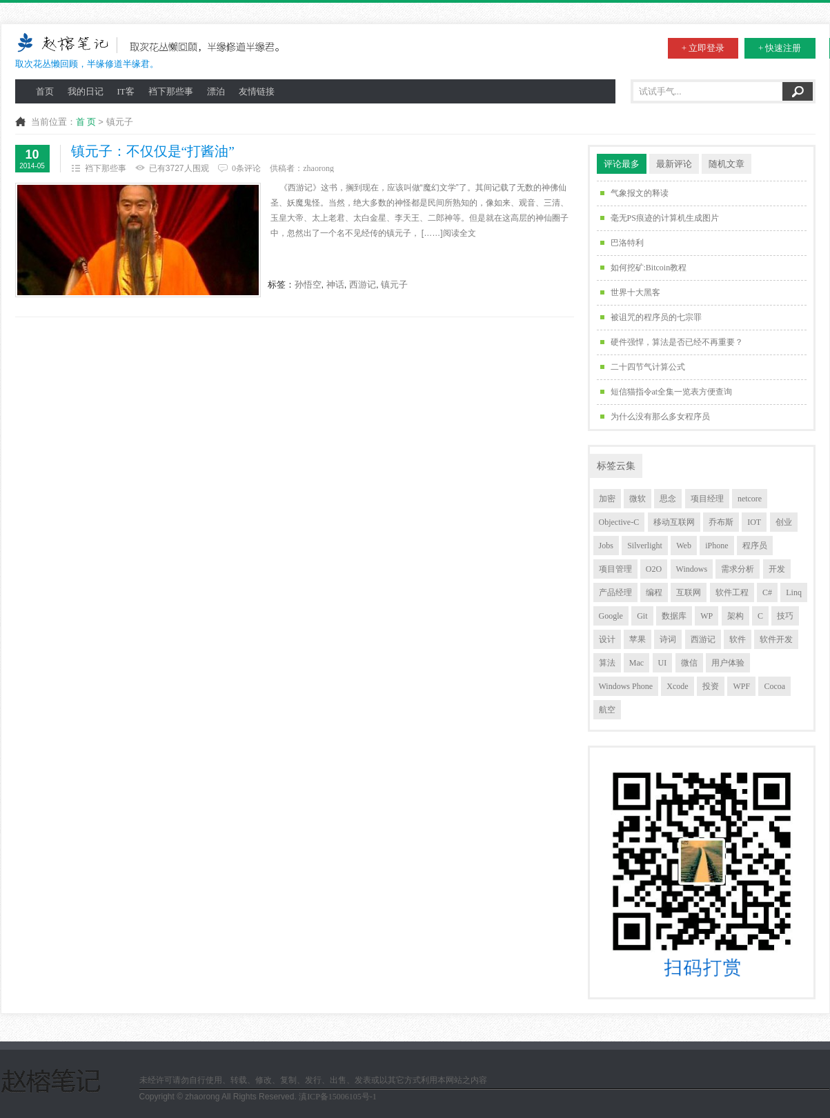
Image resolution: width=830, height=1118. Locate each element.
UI (662, 663)
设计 (607, 639)
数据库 (674, 616)
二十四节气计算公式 (648, 367)
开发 (777, 569)
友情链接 (257, 91)
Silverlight (644, 545)
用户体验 (727, 663)
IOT (754, 522)
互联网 (688, 592)
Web (683, 545)
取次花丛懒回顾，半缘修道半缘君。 (151, 50)
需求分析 (737, 569)
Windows (692, 569)
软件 (737, 639)
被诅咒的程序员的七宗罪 (656, 317)
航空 (607, 710)
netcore (750, 498)
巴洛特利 (627, 243)
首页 (45, 91)
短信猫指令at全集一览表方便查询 (672, 392)
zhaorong (318, 168)
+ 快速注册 (780, 48)
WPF (741, 686)
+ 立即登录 (703, 48)
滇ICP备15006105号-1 (338, 1096)
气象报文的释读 (640, 193)
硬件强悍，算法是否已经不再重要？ (677, 342)
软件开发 (776, 639)
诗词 (668, 639)
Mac (636, 663)
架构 (735, 616)
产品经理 (615, 592)
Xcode (677, 686)
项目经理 (707, 498)
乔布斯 (721, 522)
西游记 (362, 284)
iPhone (716, 545)
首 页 (86, 122)
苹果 (637, 639)
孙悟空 (308, 284)
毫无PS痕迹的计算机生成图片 (665, 218)
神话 (335, 284)
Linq (794, 592)
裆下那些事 (170, 91)
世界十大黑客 (635, 292)
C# (767, 592)
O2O (654, 569)
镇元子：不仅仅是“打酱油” (153, 151)
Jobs (606, 545)
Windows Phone (626, 686)
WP (706, 616)
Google (611, 616)
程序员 (754, 545)
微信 (689, 663)
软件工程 (732, 592)
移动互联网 (674, 522)
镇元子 (394, 284)
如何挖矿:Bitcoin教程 (649, 267)
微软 (637, 498)
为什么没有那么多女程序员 (660, 416)
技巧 (785, 616)
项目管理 (615, 569)
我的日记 (85, 91)
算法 (607, 663)
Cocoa (774, 686)
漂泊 (216, 91)
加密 (607, 498)
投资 (710, 686)
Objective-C (619, 522)
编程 (654, 592)
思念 (668, 498)
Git (642, 616)
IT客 (126, 91)
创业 (783, 522)
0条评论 (246, 168)
